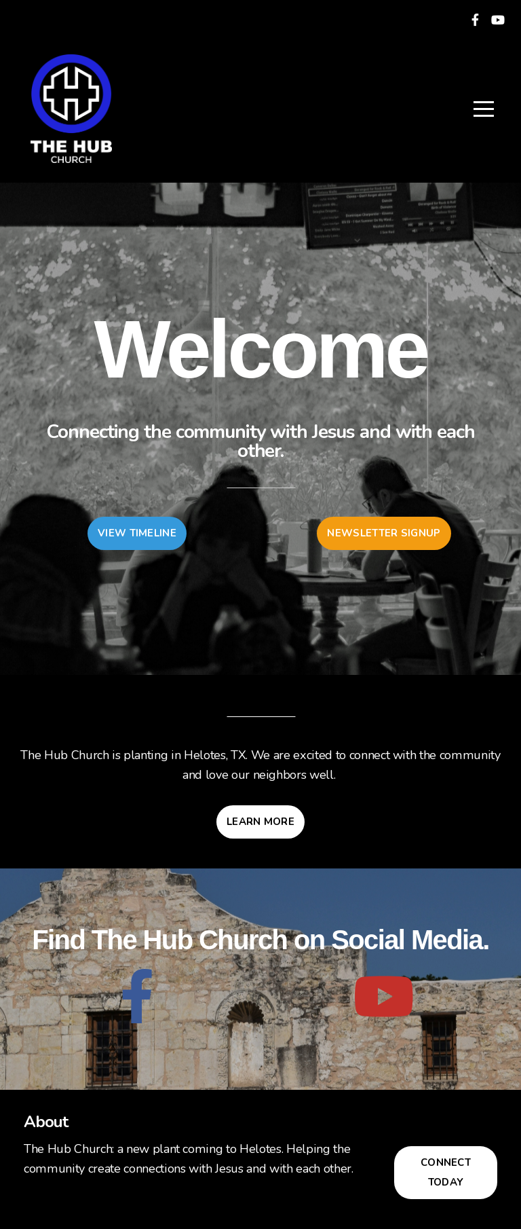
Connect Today (446, 1172)
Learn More (260, 821)
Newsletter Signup (383, 533)
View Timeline (137, 533)
